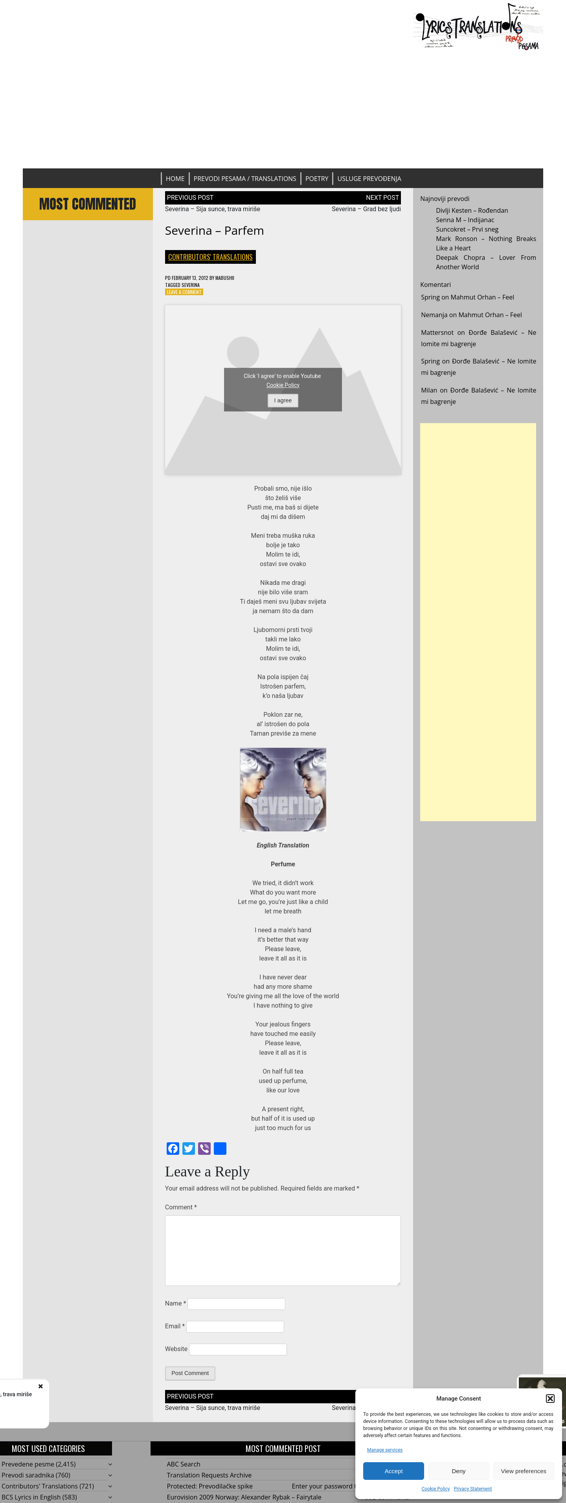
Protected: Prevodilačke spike (210, 1486)
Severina (191, 284)
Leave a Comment (184, 292)
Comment (181, 1207)
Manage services (385, 1450)
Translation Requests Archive (209, 1475)
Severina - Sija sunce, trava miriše (98, 1394)
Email (175, 1326)
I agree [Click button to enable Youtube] (283, 400)
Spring (430, 297)
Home (175, 178)
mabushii (224, 277)
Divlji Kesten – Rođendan (472, 210)
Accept (394, 1471)
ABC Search (183, 1464)
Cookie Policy (435, 1489)
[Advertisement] (283, 109)
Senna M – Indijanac (465, 219)
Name (175, 1303)
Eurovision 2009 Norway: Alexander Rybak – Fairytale (244, 1497)
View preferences (524, 1471)
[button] (550, 1399)
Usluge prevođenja (369, 178)
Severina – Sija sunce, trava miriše (212, 209)
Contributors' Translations (210, 257)
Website (176, 1349)
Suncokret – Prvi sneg (467, 229)
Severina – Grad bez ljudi (366, 209)
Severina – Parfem (214, 230)
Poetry (317, 178)
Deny (458, 1471)
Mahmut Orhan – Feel (483, 297)
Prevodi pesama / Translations (245, 178)
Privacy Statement (473, 1489)
